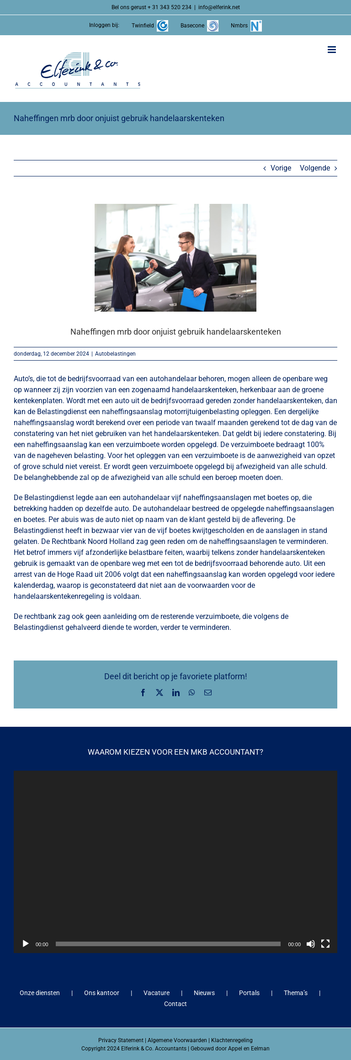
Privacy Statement (121, 1040)
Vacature (157, 992)
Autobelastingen (115, 354)
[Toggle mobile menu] (332, 49)
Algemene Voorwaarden (177, 1040)
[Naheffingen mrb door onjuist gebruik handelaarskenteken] (175, 258)
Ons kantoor (101, 992)
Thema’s (296, 992)
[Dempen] (310, 943)
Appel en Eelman (249, 1048)
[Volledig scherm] (325, 943)
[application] (175, 862)
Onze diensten (40, 992)
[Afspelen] (25, 943)
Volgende (315, 168)
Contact (175, 1003)
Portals (249, 992)
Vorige (281, 168)
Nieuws (204, 992)
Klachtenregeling (232, 1040)
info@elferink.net (219, 7)
